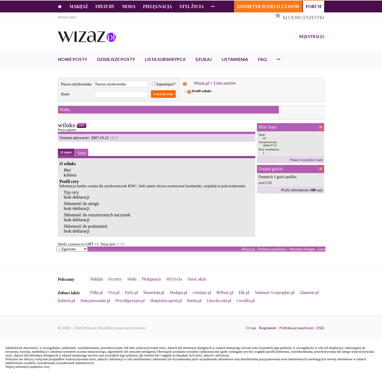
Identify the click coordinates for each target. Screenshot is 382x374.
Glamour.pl (309, 292)
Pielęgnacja (157, 6)
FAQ (262, 59)
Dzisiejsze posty (116, 59)
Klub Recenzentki (303, 17)
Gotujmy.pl (202, 292)
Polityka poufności (272, 249)
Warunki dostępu (302, 249)
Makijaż (78, 6)
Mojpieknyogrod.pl (166, 300)
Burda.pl (194, 300)
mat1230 (265, 183)
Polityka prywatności (296, 327)
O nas (251, 327)
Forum (313, 6)
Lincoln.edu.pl (219, 300)
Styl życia (191, 6)
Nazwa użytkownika (76, 84)
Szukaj (203, 59)
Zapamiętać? (164, 84)
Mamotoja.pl (153, 292)
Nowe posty (72, 59)
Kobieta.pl (66, 300)
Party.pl (131, 292)
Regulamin (268, 327)
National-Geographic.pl (275, 292)
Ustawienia (235, 59)
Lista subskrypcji (165, 59)
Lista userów (225, 83)
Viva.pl (113, 292)
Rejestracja (311, 36)
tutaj (46, 367)
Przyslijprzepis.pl (129, 300)
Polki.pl (96, 292)
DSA (320, 327)
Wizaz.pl (201, 83)
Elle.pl (244, 292)
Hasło (65, 94)
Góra (322, 249)
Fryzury (105, 6)
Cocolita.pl (245, 300)
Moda (129, 6)
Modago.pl (178, 292)
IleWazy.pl (225, 292)
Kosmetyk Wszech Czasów (268, 6)
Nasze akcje (197, 279)
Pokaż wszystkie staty (306, 160)
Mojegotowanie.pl (95, 300)
